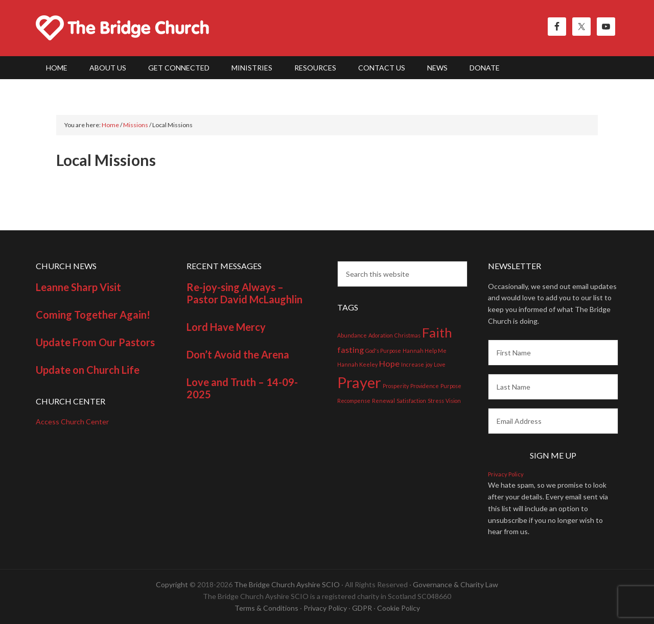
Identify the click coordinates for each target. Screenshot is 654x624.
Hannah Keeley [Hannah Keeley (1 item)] (357, 364)
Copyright (172, 584)
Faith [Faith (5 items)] (437, 332)
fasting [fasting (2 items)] (350, 349)
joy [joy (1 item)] (429, 364)
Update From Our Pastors (95, 342)
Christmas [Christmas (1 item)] (407, 335)
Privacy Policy (506, 474)
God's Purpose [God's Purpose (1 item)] (383, 350)
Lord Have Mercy (226, 327)
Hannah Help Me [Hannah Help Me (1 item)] (425, 350)
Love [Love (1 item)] (440, 364)
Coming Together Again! (93, 314)
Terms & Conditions (266, 608)
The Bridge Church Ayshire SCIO (287, 584)
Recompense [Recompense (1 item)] (353, 400)
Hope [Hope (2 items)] (389, 363)
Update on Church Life (87, 370)
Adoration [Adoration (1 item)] (380, 335)
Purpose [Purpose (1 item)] (450, 385)
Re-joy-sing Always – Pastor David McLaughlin (244, 293)
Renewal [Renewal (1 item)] (383, 400)
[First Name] (553, 353)
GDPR (362, 608)
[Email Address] (553, 421)
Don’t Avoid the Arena (237, 354)
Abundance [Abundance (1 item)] (352, 335)
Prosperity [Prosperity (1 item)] (396, 385)
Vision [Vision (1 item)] (453, 400)
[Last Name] (553, 387)
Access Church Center (72, 421)
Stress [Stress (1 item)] (436, 400)
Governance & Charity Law (455, 584)
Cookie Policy (398, 608)
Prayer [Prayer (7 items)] (359, 382)
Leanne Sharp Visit (78, 287)
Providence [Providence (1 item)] (424, 385)
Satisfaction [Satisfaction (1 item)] (411, 400)
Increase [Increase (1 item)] (412, 364)
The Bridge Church (122, 28)
